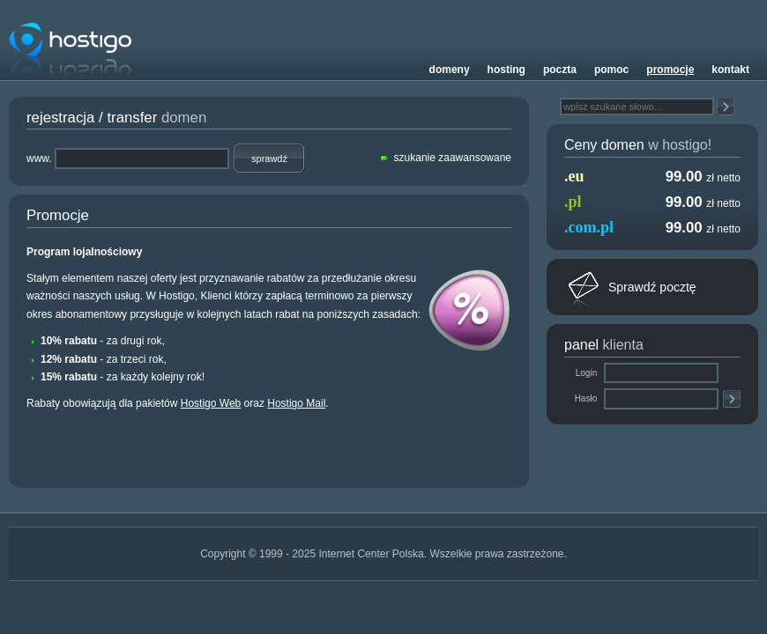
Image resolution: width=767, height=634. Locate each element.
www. (39, 158)
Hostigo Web (211, 403)
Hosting (506, 69)
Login (587, 373)
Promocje (670, 69)
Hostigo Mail (296, 403)
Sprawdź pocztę (652, 287)
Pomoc (611, 69)
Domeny (449, 69)
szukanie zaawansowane (452, 157)
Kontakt (730, 69)
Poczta (560, 69)
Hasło (587, 398)
